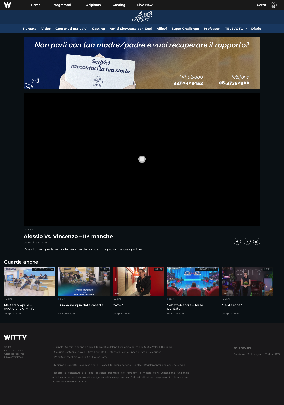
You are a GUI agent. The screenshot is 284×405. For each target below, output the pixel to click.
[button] (63, 5)
